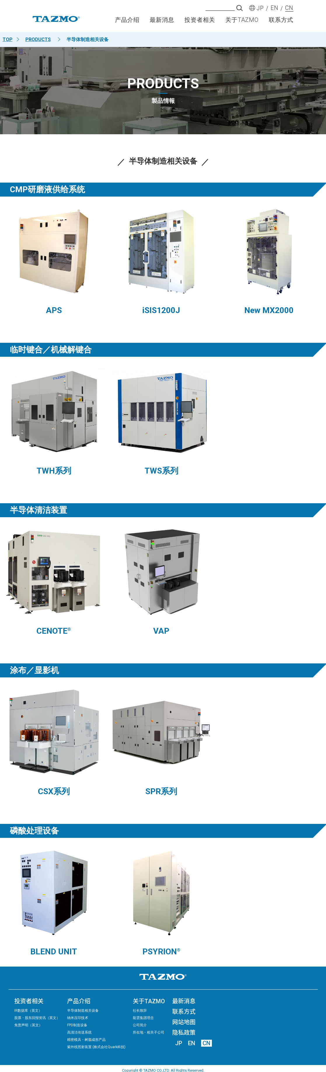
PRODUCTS (38, 39)
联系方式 (281, 22)
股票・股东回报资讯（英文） (37, 1018)
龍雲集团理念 (143, 1018)
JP (178, 1043)
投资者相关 (199, 22)
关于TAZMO (242, 22)
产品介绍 (127, 22)
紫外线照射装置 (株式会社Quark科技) (96, 1047)
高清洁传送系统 (79, 1032)
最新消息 (162, 22)
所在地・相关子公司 (148, 1032)
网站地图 (184, 1022)
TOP (8, 39)
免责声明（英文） (28, 1025)
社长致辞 (140, 1011)
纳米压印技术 (77, 1018)
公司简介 (140, 1025)
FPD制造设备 (77, 1025)
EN (191, 1043)
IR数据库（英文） (28, 1011)
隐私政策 (184, 1032)
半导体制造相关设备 (83, 1011)
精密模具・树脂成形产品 (86, 1040)
